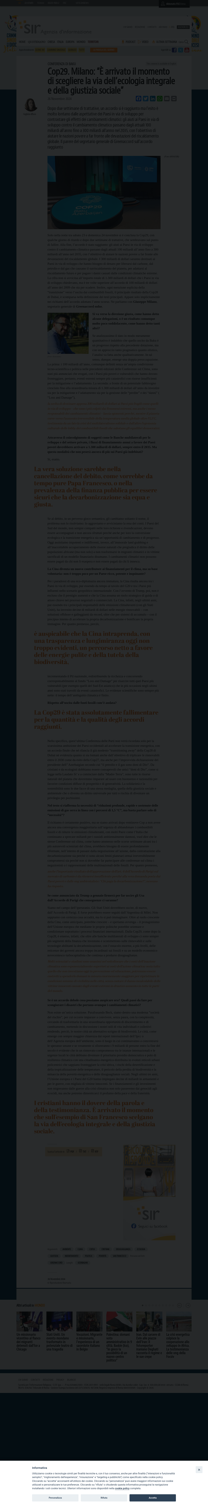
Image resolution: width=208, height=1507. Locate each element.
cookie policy (122, 1488)
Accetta (153, 1497)
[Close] (199, 1469)
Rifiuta (104, 1497)
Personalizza (55, 1497)
